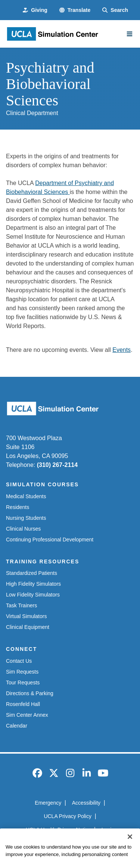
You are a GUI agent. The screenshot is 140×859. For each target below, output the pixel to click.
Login (108, 830)
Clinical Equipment (27, 627)
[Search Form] (115, 10)
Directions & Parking (29, 693)
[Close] (130, 847)
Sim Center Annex (27, 715)
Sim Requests (22, 672)
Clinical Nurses (23, 529)
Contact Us (19, 661)
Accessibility (86, 803)
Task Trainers (21, 605)
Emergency (48, 803)
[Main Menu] (129, 33)
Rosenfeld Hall (23, 704)
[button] (74, 10)
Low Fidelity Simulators (33, 595)
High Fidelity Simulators (33, 584)
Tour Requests (23, 682)
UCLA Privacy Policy (67, 816)
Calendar (16, 726)
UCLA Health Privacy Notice (58, 830)
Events (121, 350)
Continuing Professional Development (49, 540)
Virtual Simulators (26, 616)
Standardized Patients (31, 573)
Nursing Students (26, 518)
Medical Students (26, 496)
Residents (17, 507)
